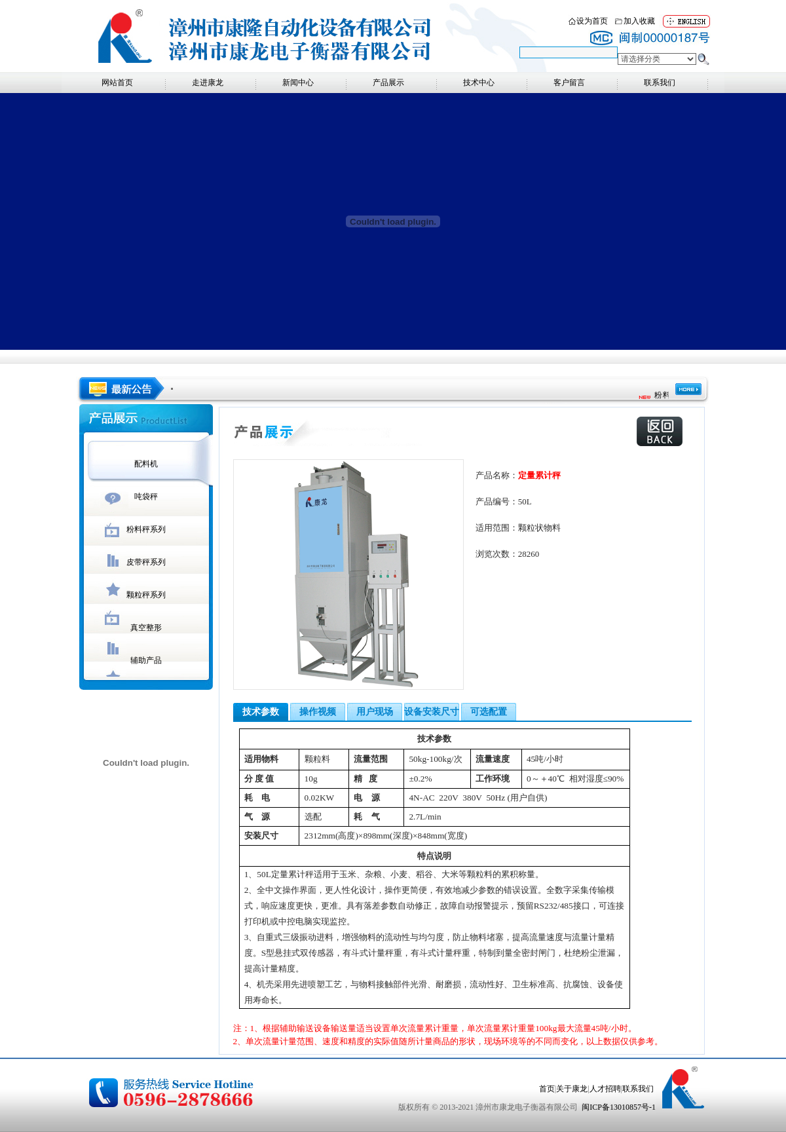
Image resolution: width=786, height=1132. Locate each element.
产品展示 (388, 82)
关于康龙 (572, 1088)
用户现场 (374, 712)
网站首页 (117, 82)
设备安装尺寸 (431, 712)
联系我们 (659, 82)
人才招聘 (605, 1088)
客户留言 (569, 82)
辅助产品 (146, 660)
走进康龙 (207, 82)
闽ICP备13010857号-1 (619, 1107)
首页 (547, 1088)
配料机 (146, 463)
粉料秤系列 (146, 529)
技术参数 (260, 712)
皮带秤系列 (146, 562)
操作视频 (317, 712)
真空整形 (146, 627)
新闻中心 (298, 82)
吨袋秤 (146, 496)
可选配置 (488, 712)
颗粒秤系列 (146, 594)
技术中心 (479, 82)
